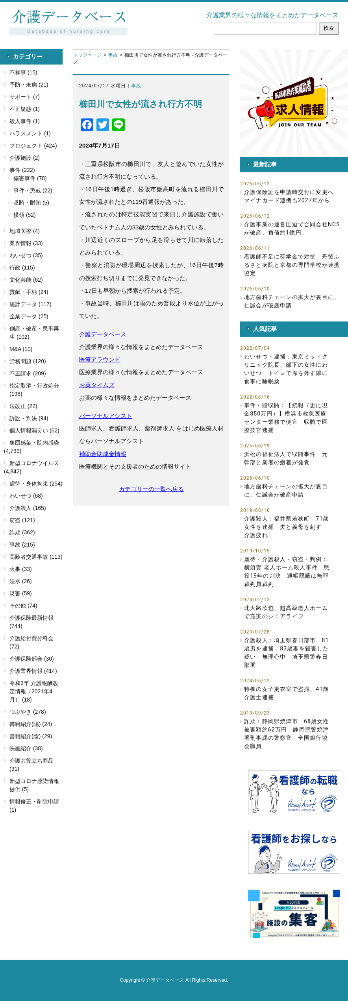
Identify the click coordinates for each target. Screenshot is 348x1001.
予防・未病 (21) (28, 84)
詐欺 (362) (22, 532)
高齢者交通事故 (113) (36, 557)
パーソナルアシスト (105, 415)
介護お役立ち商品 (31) (31, 764)
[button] (294, 103)
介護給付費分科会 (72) (31, 642)
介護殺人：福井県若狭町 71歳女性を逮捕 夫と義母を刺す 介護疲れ (286, 526)
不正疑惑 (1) (24, 109)
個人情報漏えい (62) (34, 430)
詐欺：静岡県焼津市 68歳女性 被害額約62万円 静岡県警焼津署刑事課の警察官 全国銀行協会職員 (288, 733)
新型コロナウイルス (34, 463)
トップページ (87, 55)
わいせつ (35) (26, 255)
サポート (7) (24, 97)
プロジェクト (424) (33, 145)
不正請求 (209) (27, 373)
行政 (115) (22, 267)
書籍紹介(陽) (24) (30, 724)
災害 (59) (20, 593)
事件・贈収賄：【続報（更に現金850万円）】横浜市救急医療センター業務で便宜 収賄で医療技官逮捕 (286, 417)
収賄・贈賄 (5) (31, 202)
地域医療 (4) (24, 231)
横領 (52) (24, 215)
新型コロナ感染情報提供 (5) (34, 785)
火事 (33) (20, 569)
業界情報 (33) (26, 243)
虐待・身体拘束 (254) (36, 483)
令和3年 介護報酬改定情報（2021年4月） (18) (33, 691)
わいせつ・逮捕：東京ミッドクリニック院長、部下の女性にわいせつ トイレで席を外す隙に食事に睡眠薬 (286, 368)
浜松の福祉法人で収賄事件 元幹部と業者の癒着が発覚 (286, 458)
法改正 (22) (23, 406)
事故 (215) (22, 544)
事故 (113, 55)
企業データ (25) (28, 316)
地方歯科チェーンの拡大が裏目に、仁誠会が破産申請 (292, 301)
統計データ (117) (30, 304)
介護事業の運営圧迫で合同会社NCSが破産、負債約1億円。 (292, 228)
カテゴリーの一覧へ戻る (151, 489)
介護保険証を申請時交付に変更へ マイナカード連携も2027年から (292, 196)
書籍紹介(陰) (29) (30, 736)
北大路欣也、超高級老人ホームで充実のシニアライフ (286, 612)
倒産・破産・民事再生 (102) (34, 332)
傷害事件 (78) (30, 178)
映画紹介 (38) (26, 748)
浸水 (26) (20, 581)
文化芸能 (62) (26, 280)
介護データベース (102, 334)
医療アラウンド (99, 359)
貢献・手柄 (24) (28, 292)
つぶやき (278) (27, 712)
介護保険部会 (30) (31, 659)
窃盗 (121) (22, 520)
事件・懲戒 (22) (32, 190)
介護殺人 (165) (27, 508)
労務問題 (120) (27, 361)
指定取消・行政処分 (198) (34, 389)
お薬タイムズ (97, 385)
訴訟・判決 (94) (28, 418)
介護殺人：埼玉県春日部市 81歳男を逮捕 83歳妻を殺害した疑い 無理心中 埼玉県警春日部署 (286, 652)
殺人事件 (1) (24, 121)
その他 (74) (23, 605)
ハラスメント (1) (30, 133)
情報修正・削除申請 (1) (34, 805)
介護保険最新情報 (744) (31, 622)
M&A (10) (20, 349)
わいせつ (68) (26, 496)
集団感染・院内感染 (34, 443)
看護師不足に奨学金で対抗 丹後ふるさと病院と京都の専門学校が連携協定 (292, 264)
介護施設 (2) (24, 158)
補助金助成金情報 (102, 454)
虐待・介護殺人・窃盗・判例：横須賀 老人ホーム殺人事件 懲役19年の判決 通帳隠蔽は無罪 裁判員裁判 (288, 571)
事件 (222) (22, 170)
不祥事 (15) (23, 72)
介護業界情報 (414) (33, 671)
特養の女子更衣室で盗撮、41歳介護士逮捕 (286, 693)
